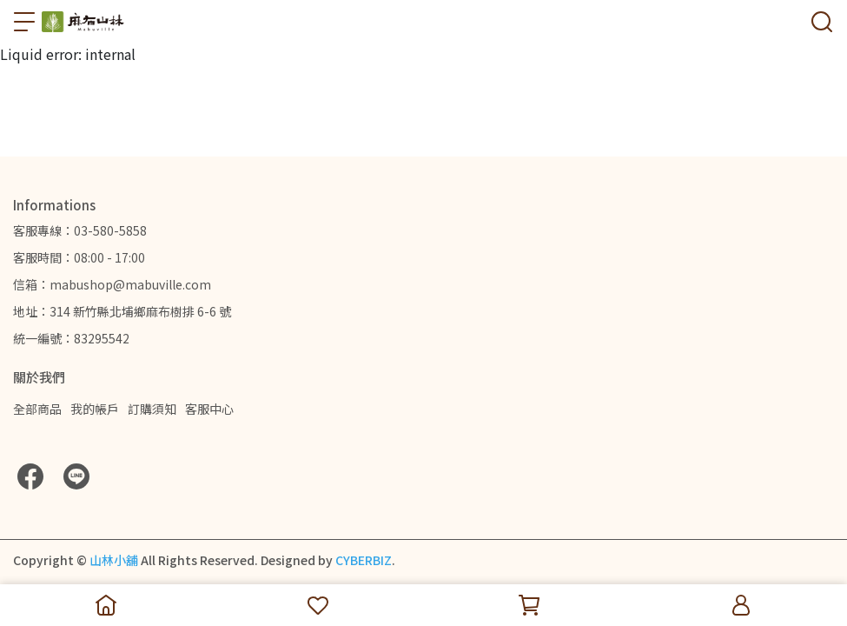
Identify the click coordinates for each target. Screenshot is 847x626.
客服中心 (209, 408)
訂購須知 (152, 408)
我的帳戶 (94, 408)
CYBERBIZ (363, 560)
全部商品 (37, 408)
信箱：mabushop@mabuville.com (112, 284)
